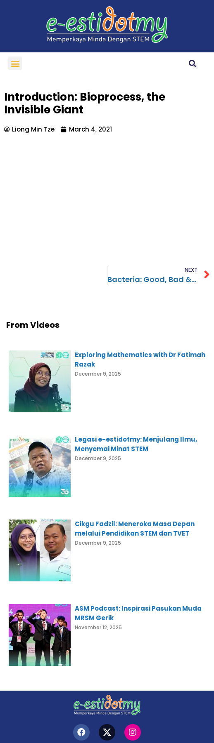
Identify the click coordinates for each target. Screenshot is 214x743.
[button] (15, 63)
